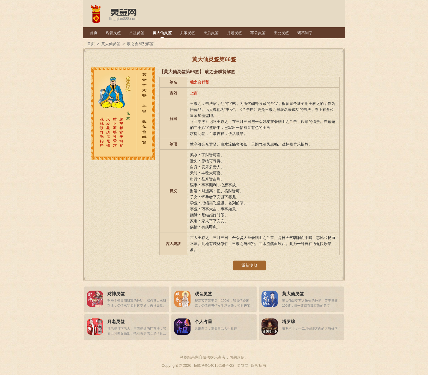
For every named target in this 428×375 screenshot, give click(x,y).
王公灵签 (281, 33)
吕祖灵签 (136, 33)
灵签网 (242, 365)
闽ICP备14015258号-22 (214, 365)
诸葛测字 (305, 33)
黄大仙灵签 (162, 33)
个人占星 (203, 321)
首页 (93, 33)
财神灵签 (116, 293)
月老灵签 (234, 33)
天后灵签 (211, 33)
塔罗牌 (288, 321)
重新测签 (249, 265)
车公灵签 (258, 33)
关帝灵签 (187, 33)
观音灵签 (113, 33)
